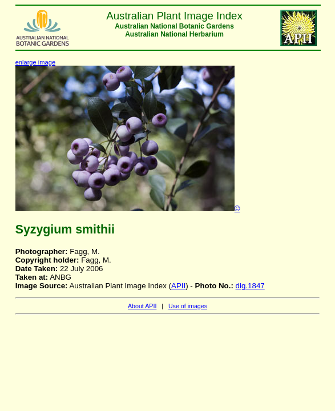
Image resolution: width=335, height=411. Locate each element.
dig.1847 (250, 285)
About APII (142, 306)
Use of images (187, 306)
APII (178, 285)
